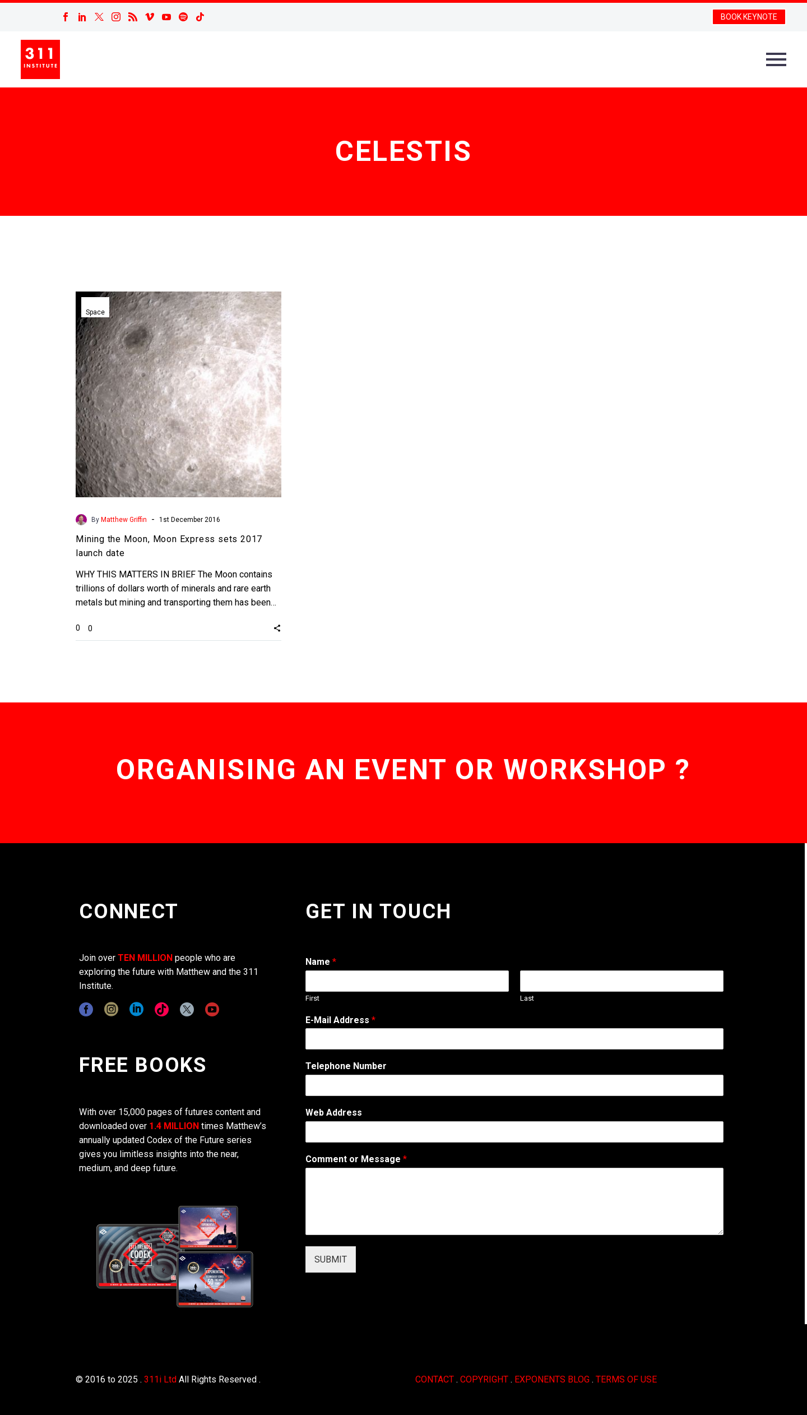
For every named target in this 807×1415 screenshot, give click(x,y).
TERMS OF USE (626, 1379)
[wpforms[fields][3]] (514, 1132)
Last (527, 998)
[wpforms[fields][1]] (514, 1038)
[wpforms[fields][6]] (514, 1085)
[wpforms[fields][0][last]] (621, 981)
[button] (277, 628)
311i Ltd (160, 1379)
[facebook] (86, 1009)
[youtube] (212, 1009)
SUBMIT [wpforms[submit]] (330, 1259)
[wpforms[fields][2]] (514, 1201)
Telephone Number (346, 1066)
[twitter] (187, 1009)
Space (95, 312)
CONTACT (434, 1379)
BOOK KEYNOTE (749, 16)
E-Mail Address (340, 1020)
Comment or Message (356, 1159)
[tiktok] (162, 1009)
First (312, 998)
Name (320, 961)
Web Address (333, 1112)
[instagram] (111, 1009)
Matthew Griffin (124, 520)
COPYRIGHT (484, 1379)
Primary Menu (776, 59)
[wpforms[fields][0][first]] (407, 981)
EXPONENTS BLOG (552, 1379)
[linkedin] (136, 1009)
